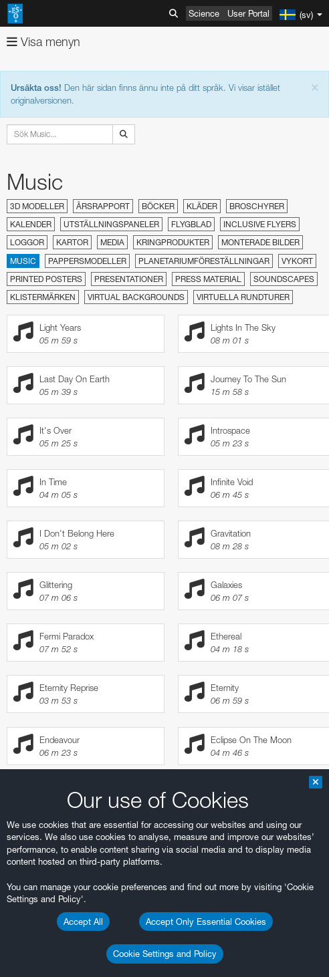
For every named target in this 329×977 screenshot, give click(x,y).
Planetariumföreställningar (203, 261)
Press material (208, 279)
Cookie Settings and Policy (165, 953)
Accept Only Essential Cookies (206, 921)
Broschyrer (256, 206)
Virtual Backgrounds (136, 297)
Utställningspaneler (111, 224)
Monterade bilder (260, 242)
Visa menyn (43, 42)
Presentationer (128, 279)
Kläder (202, 206)
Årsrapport (103, 206)
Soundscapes (283, 279)
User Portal (248, 13)
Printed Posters (46, 279)
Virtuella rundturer (243, 297)
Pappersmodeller (87, 261)
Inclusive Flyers (259, 224)
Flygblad (191, 224)
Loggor (27, 242)
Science (204, 13)
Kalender (30, 224)
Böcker (158, 206)
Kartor (72, 242)
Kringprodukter (172, 242)
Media (112, 242)
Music (23, 261)
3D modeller (37, 206)
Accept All (83, 921)
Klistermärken (43, 297)
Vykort (297, 261)
